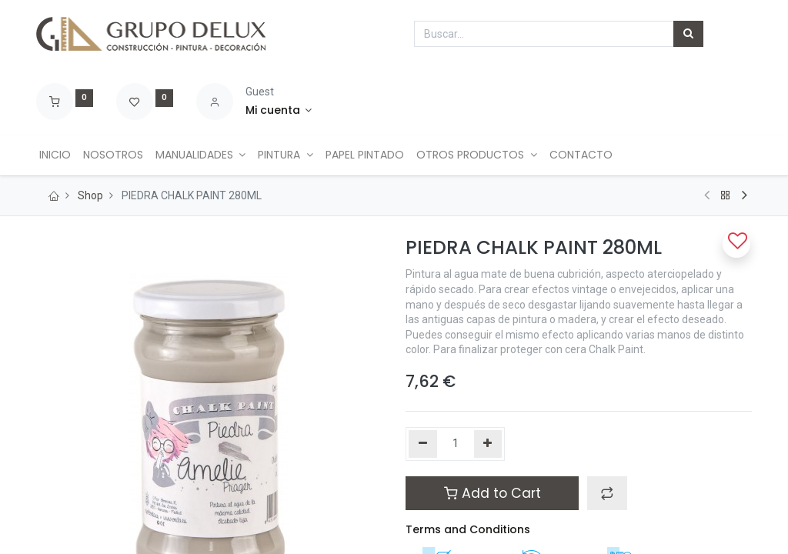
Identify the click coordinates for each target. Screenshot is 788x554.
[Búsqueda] (688, 34)
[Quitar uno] (423, 444)
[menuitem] (58, 155)
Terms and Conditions (468, 529)
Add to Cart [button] (492, 493)
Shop (90, 195)
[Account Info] (278, 110)
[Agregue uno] (488, 444)
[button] (607, 493)
